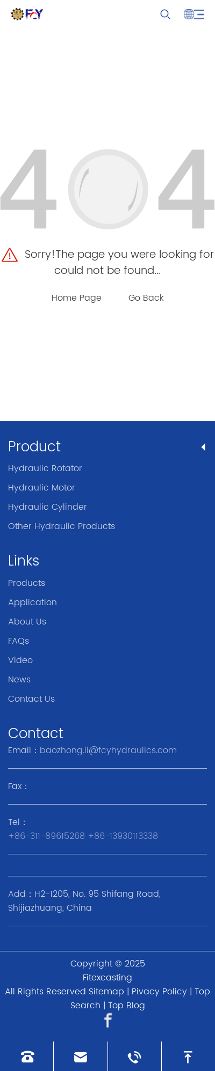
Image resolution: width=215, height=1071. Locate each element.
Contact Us (31, 699)
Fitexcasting (107, 978)
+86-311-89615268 (46, 836)
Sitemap (106, 992)
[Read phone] (26, 1056)
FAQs (18, 641)
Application (32, 602)
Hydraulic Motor (41, 488)
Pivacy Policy (159, 992)
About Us (27, 622)
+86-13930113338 (123, 836)
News (19, 680)
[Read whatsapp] (134, 1056)
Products (26, 583)
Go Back (146, 298)
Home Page (77, 298)
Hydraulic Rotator (45, 468)
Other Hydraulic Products (61, 526)
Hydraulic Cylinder (47, 507)
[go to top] (188, 1056)
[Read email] (80, 1056)
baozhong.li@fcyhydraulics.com (108, 750)
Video (20, 660)
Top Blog (126, 1006)
